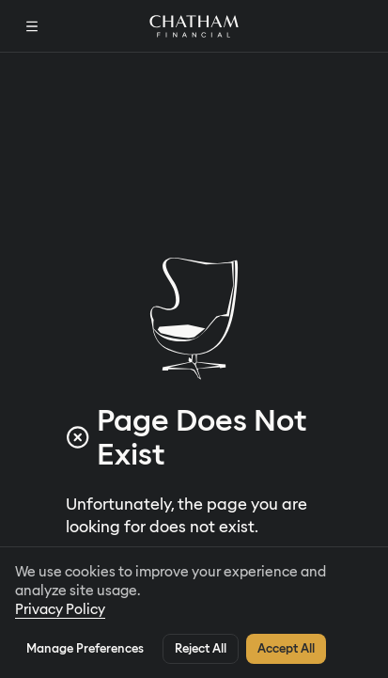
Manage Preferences (85, 647)
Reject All (200, 647)
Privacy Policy (60, 608)
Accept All (286, 647)
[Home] (194, 25)
